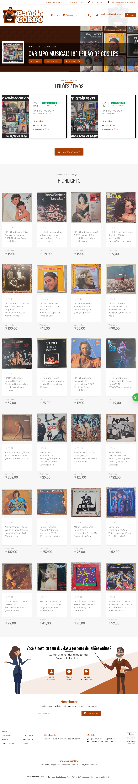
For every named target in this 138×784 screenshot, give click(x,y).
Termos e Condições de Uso (59, 777)
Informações (74, 61)
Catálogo (53, 61)
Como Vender (28, 735)
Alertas (5, 739)
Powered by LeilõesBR (100, 777)
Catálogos (70, 15)
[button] (3, 50)
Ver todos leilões (69, 152)
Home (55, 15)
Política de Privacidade (80, 777)
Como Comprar (8, 743)
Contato (25, 743)
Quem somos (27, 739)
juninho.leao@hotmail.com (121, 2)
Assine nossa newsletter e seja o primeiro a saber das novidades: (69, 706)
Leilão (35, 61)
